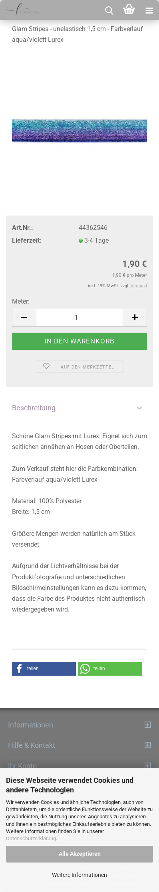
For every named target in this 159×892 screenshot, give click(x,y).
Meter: (21, 301)
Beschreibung (34, 408)
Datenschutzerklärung (31, 838)
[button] (44, 669)
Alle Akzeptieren (80, 854)
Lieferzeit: (27, 240)
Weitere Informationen (79, 875)
